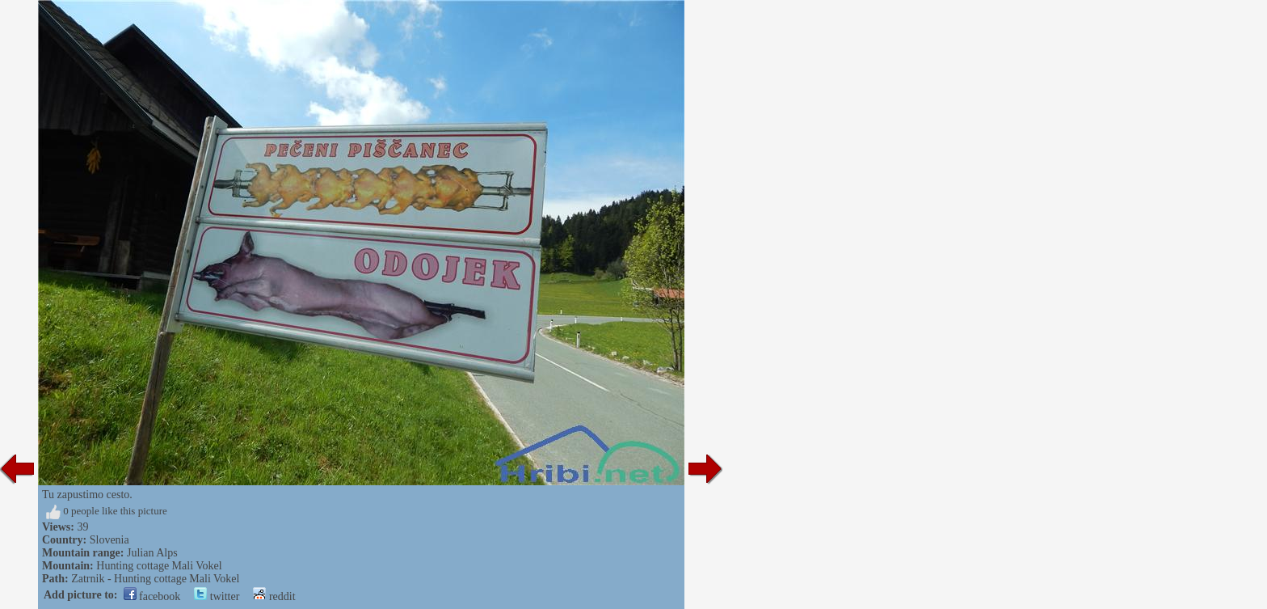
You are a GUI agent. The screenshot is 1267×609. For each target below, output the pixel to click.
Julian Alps (152, 553)
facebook (152, 596)
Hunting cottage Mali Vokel (158, 566)
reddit (274, 596)
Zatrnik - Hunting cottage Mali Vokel (155, 579)
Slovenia (109, 540)
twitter (216, 596)
